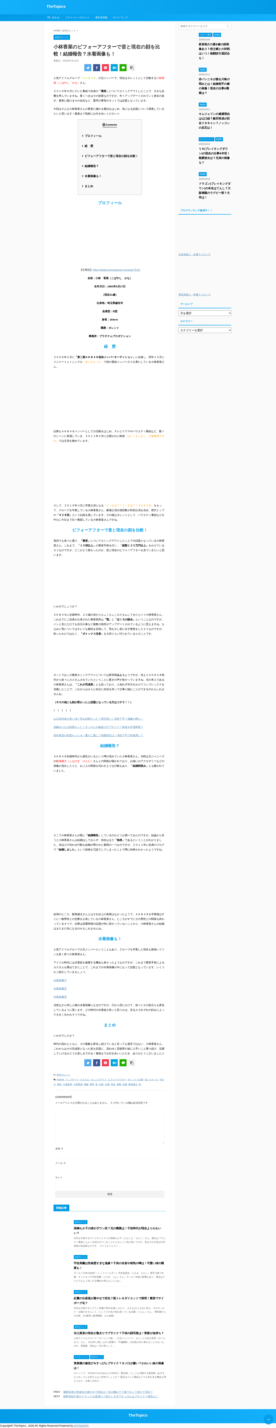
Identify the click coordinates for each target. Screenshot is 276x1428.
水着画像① (60, 980)
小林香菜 (78, 1084)
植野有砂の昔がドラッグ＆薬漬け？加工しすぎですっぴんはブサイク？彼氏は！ (110, 1396)
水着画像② (60, 988)
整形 (92, 1084)
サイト (59, 1177)
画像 (119, 1084)
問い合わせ (53, 17)
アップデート (72, 1079)
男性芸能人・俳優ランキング (194, 294)
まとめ (89, 186)
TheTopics (55, 6)
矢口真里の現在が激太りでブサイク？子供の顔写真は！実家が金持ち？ (119, 1333)
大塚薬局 (67, 1084)
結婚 (125, 1084)
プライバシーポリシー (77, 17)
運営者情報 (101, 17)
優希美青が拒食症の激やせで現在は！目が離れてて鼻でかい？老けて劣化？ (108, 1391)
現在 (113, 1084)
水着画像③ (60, 996)
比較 (101, 1084)
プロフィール (93, 135)
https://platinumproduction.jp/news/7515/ (116, 269)
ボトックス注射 (135, 1079)
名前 (59, 1148)
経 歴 (89, 145)
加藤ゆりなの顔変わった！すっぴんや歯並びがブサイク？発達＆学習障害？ (98, 727)
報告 (59, 1084)
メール (60, 1163)
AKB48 (60, 1079)
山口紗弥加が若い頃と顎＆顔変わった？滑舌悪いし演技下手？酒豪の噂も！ (98, 718)
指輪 (86, 1084)
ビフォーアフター (117, 1079)
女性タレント (63, 1075)
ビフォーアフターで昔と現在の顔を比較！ (111, 156)
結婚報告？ (92, 166)
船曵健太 (132, 1084)
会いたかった (151, 1079)
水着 (107, 1084)
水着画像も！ (93, 176)
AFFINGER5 (81, 1425)
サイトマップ (120, 17)
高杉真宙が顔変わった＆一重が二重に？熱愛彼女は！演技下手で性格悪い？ (98, 735)
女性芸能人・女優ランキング (194, 254)
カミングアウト (99, 1079)
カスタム (84, 1079)
